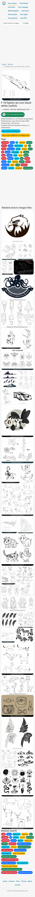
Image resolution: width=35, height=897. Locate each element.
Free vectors (12, 3)
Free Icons (25, 11)
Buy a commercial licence (10, 131)
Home (4, 64)
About (30, 881)
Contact (17, 885)
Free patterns (13, 18)
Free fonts (11, 7)
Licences (12, 881)
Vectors (10, 64)
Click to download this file (12, 114)
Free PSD (23, 18)
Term (18, 881)
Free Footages (23, 7)
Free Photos (24, 3)
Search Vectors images (11, 23)
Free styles (24, 14)
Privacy (23, 881)
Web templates (13, 11)
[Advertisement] (17, 44)
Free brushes (12, 14)
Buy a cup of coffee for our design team (15, 135)
